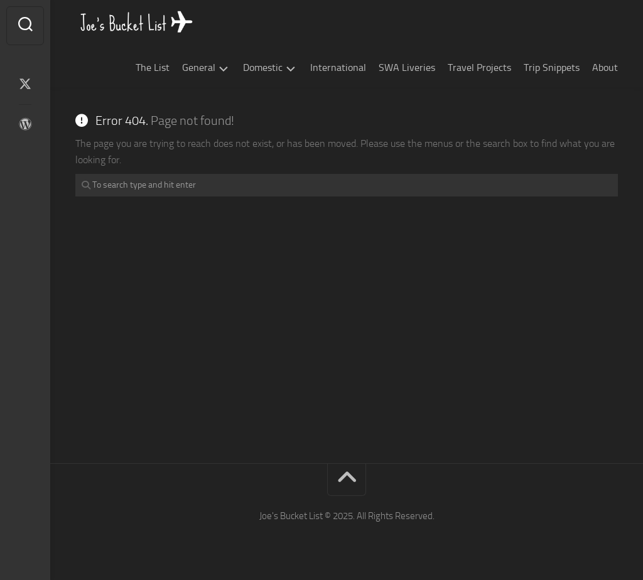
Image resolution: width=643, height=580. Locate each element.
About (605, 67)
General (198, 67)
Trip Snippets (552, 67)
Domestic (263, 67)
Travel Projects (479, 67)
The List (153, 67)
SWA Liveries (407, 67)
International (338, 67)
